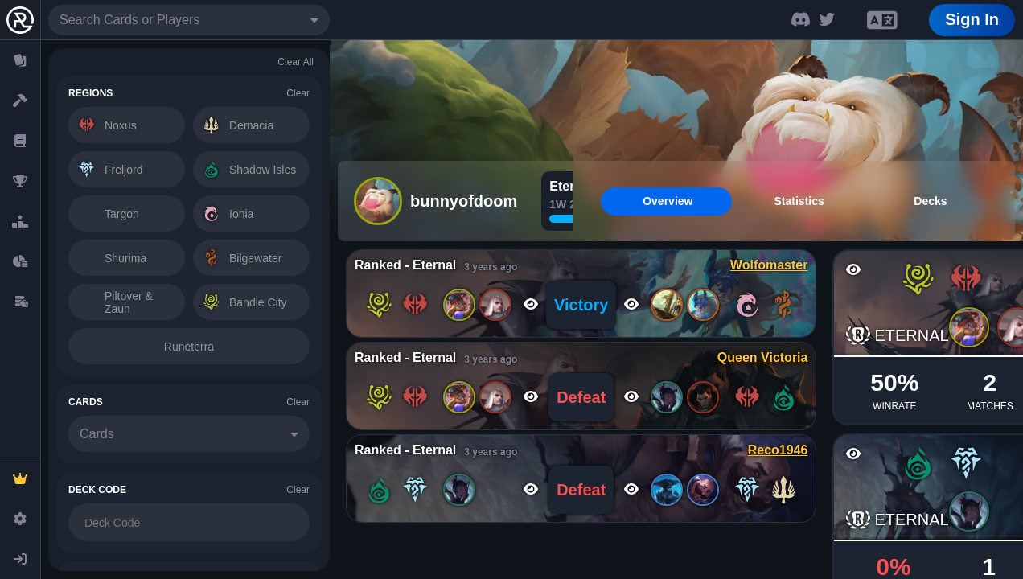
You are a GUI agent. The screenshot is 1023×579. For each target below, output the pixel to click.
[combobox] (189, 20)
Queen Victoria (762, 357)
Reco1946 (778, 450)
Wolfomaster (769, 265)
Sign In (972, 19)
